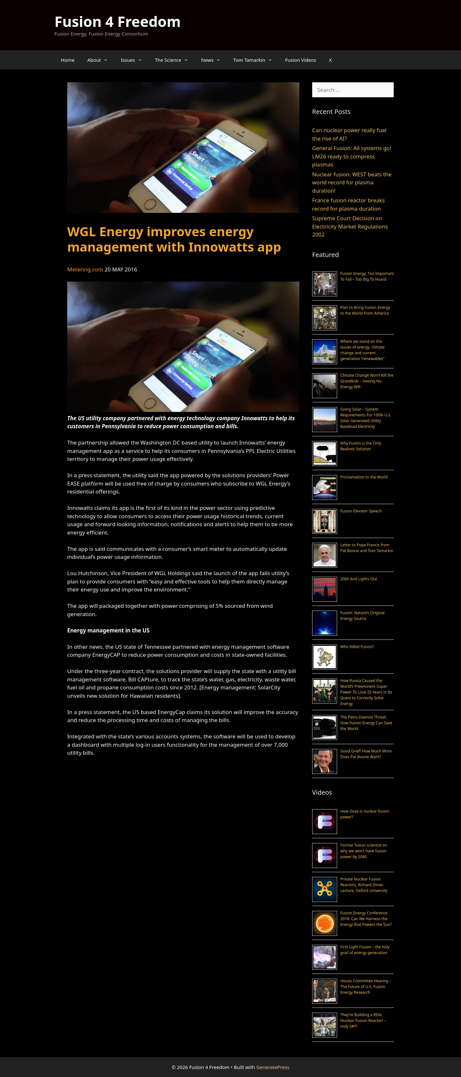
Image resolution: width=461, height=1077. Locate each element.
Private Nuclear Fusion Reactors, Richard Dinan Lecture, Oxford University (363, 884)
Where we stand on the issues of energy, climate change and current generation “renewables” (362, 350)
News (214, 59)
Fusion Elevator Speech (361, 511)
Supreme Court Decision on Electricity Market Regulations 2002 (350, 226)
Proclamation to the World (364, 477)
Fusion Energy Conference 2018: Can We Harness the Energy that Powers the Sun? (366, 918)
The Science (175, 59)
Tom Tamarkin (256, 59)
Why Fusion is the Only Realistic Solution (360, 446)
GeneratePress (272, 1067)
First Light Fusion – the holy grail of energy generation (365, 949)
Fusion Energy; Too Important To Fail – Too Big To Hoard (367, 276)
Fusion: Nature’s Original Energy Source (362, 615)
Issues (134, 59)
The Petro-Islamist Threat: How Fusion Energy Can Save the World (366, 722)
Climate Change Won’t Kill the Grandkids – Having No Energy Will (366, 381)
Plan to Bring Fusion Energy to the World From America (365, 310)
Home (68, 60)
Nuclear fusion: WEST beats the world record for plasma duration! (352, 182)
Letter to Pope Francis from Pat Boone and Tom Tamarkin (366, 547)
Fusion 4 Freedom (117, 21)
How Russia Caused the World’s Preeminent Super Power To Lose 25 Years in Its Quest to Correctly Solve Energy (366, 692)
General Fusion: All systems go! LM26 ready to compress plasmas (351, 156)
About (101, 59)
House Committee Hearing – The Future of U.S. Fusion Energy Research (365, 986)
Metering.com (85, 269)
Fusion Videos (300, 60)
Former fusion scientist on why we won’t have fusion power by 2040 (363, 850)
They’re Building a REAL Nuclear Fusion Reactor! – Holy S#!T (363, 1020)
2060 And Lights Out (358, 579)
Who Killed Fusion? (357, 646)
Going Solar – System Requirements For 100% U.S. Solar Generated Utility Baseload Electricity (365, 417)
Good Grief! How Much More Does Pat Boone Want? (366, 754)
